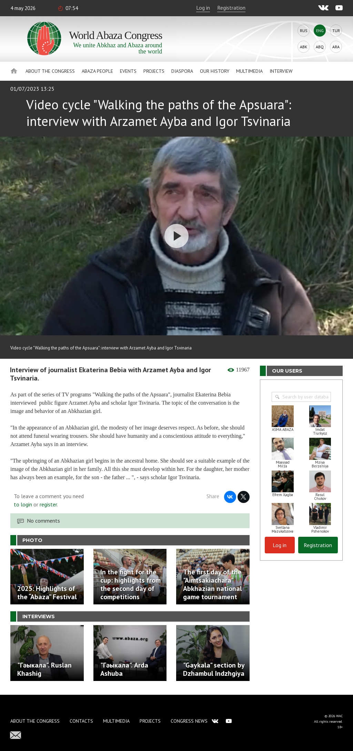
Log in (203, 7)
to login (23, 504)
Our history (214, 71)
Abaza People (97, 71)
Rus (303, 30)
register (48, 504)
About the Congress (50, 71)
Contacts (81, 721)
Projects (153, 71)
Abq (320, 46)
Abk (303, 46)
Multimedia (249, 71)
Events (128, 71)
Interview (281, 71)
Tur (336, 30)
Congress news (189, 721)
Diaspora (182, 71)
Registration (231, 7)
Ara (336, 46)
